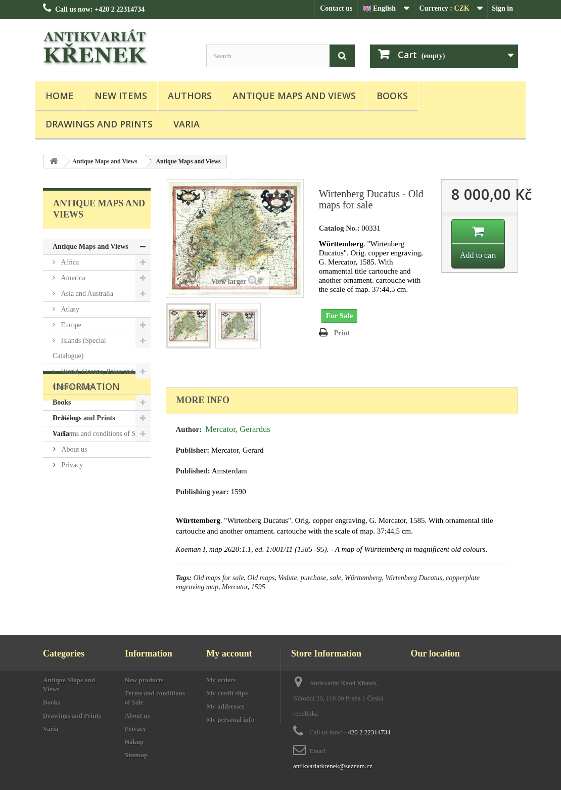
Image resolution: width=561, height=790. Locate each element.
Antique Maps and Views (294, 96)
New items (121, 96)
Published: (193, 471)
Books (392, 96)
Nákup (70, 500)
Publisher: (193, 450)
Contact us (336, 8)
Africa (69, 262)
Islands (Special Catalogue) (79, 348)
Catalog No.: (339, 228)
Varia (186, 124)
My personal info (230, 719)
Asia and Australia (86, 293)
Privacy (71, 547)
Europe (70, 325)
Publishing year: (202, 492)
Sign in (502, 8)
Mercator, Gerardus (237, 429)
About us (73, 531)
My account (229, 653)
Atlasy (69, 309)
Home (59, 96)
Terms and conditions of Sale (102, 515)
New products (144, 680)
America (72, 278)
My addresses (225, 706)
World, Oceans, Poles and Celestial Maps (93, 379)
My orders (221, 680)
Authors (190, 96)
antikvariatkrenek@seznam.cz (332, 766)
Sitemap (136, 755)
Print (342, 333)
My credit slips (227, 693)
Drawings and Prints (99, 124)
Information (86, 472)
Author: (189, 429)
